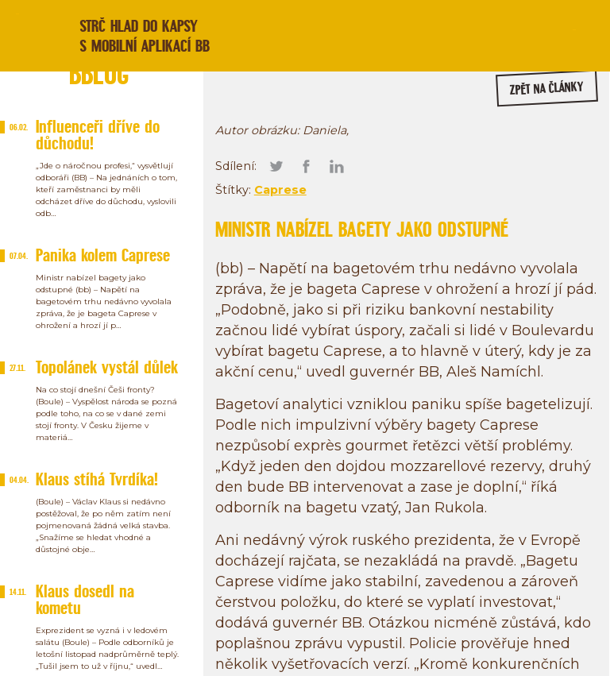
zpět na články (547, 89)
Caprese (280, 190)
